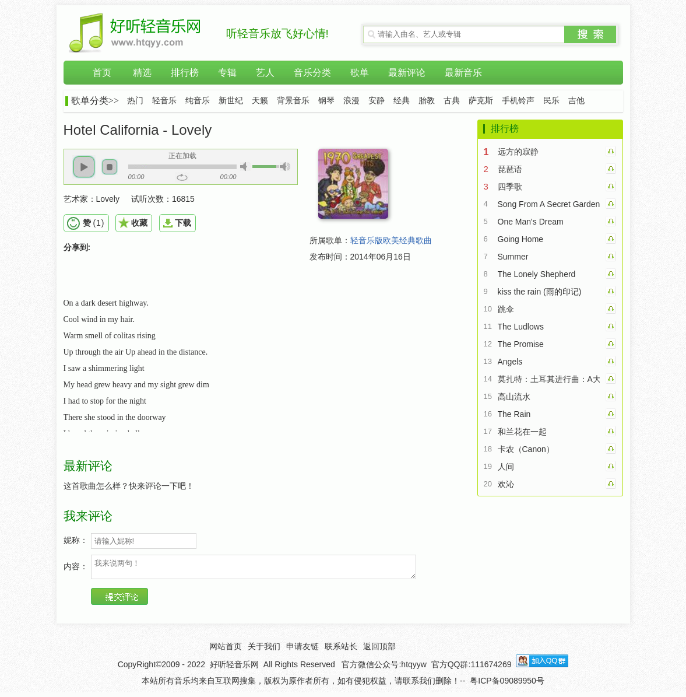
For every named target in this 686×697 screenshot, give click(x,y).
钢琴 (326, 100)
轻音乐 (164, 100)
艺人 (265, 73)
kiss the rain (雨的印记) (540, 291)
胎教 (426, 100)
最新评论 (406, 73)
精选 (142, 73)
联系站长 (341, 649)
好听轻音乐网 (234, 668)
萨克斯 (481, 100)
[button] (84, 166)
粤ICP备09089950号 (507, 684)
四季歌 (510, 186)
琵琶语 (510, 169)
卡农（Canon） (526, 449)
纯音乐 (197, 100)
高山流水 (514, 396)
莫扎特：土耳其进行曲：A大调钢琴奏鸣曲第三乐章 (549, 379)
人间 (506, 466)
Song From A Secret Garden (549, 204)
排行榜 (185, 73)
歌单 (359, 73)
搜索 (590, 34)
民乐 (551, 100)
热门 (135, 100)
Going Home (521, 239)
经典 (401, 100)
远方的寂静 (518, 151)
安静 (376, 100)
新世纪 (231, 100)
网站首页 (225, 649)
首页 (102, 73)
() (93, 222)
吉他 (576, 100)
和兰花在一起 (522, 431)
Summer (513, 256)
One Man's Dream (531, 221)
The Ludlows (521, 326)
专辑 (227, 73)
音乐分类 (312, 73)
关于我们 (264, 649)
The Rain (514, 414)
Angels (510, 361)
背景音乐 (293, 100)
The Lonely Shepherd (537, 274)
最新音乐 (463, 73)
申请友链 (302, 649)
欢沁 (506, 484)
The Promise (521, 344)
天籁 (260, 100)
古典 (452, 100)
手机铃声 (518, 100)
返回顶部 (379, 649)
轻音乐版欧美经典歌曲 (391, 240)
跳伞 (506, 309)
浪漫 (351, 100)
